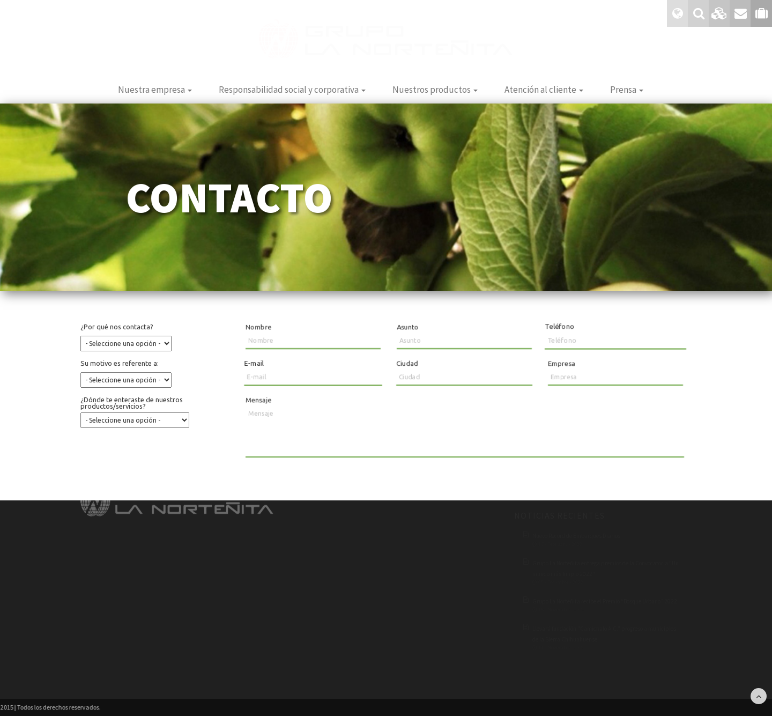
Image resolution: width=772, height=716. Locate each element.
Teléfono (561, 326)
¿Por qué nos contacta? (117, 328)
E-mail (252, 362)
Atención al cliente (543, 89)
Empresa (561, 363)
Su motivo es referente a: (120, 363)
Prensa (626, 89)
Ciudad (408, 363)
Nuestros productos (435, 89)
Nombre (257, 326)
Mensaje (258, 399)
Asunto (408, 326)
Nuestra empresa (155, 89)
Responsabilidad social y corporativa (292, 89)
